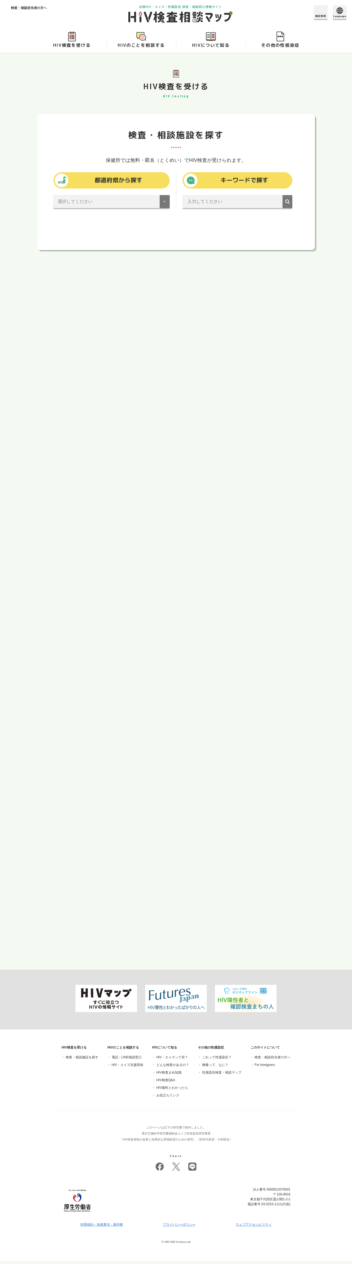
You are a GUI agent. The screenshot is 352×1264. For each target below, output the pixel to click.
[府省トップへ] (77, 1216)
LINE (192, 1170)
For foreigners (264, 1068)
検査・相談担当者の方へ (272, 1060)
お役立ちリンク (167, 1098)
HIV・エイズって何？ (172, 1060)
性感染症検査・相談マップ (221, 1076)
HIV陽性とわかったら (172, 1091)
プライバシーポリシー (179, 1228)
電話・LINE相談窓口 (127, 1060)
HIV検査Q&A (165, 1083)
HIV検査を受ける (71, 47)
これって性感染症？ (217, 1060)
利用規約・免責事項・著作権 (101, 1228)
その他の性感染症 (280, 47)
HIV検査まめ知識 (168, 1076)
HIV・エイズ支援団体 (127, 1068)
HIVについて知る (210, 47)
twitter (176, 1170)
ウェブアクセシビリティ (254, 1228)
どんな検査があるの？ (172, 1068)
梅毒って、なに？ (215, 1068)
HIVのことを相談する (141, 47)
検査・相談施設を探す (82, 1060)
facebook (160, 1170)
